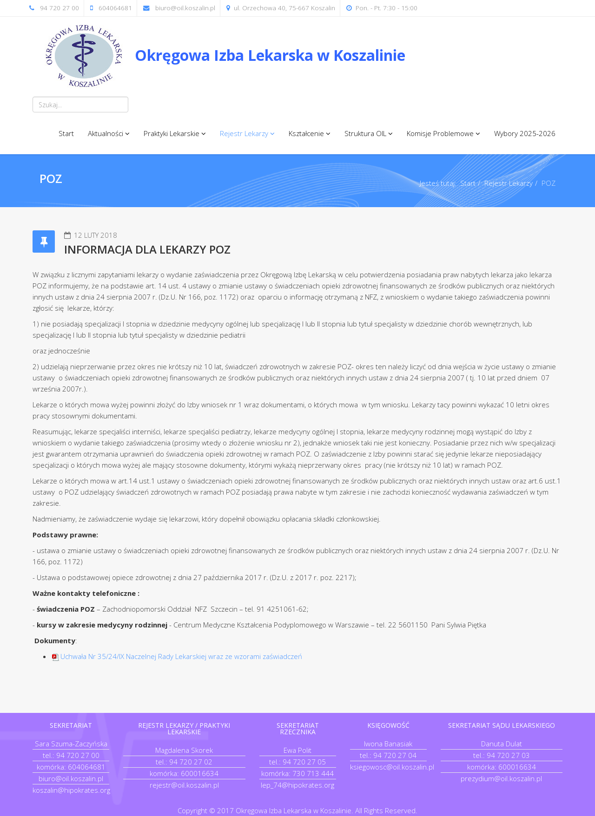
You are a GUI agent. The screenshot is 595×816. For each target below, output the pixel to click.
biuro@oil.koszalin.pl (185, 8)
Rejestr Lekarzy (244, 133)
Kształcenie (306, 133)
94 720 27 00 (59, 8)
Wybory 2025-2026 (524, 133)
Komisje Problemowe (440, 133)
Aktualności (105, 133)
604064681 (115, 8)
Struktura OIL (365, 133)
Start (66, 133)
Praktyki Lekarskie (171, 133)
